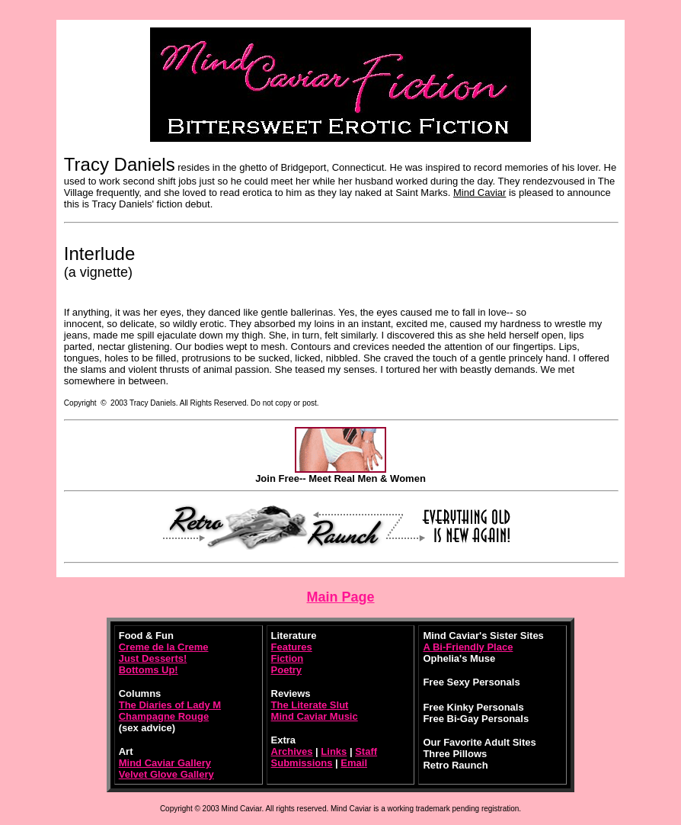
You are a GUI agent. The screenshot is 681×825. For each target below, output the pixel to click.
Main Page (340, 597)
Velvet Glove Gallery (166, 774)
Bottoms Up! (148, 670)
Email (353, 763)
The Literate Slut (310, 705)
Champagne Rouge (164, 716)
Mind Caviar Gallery (165, 763)
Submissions (302, 763)
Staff (366, 751)
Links (334, 751)
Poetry (286, 670)
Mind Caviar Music (314, 716)
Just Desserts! (153, 658)
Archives (292, 751)
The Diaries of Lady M (170, 705)
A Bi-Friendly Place (468, 647)
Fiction (287, 658)
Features (291, 647)
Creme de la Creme (164, 647)
